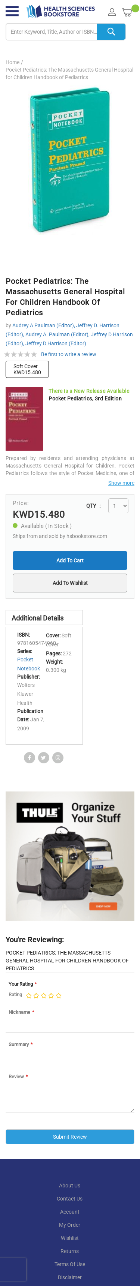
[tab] (44, 617)
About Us (69, 1186)
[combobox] (65, 32)
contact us (70, 1199)
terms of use (70, 1264)
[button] (70, 583)
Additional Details (37, 618)
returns (69, 1251)
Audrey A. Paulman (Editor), (57, 334)
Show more (121, 483)
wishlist (70, 1238)
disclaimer (70, 1277)
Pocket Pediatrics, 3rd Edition (85, 399)
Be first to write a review (68, 354)
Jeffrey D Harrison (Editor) (55, 343)
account (70, 1212)
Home (12, 62)
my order (69, 1225)
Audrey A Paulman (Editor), (43, 325)
